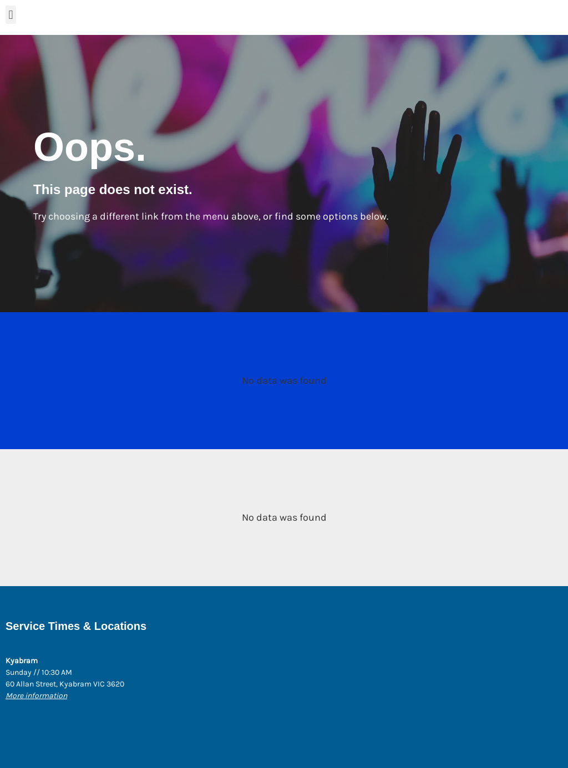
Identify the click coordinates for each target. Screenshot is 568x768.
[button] (11, 15)
